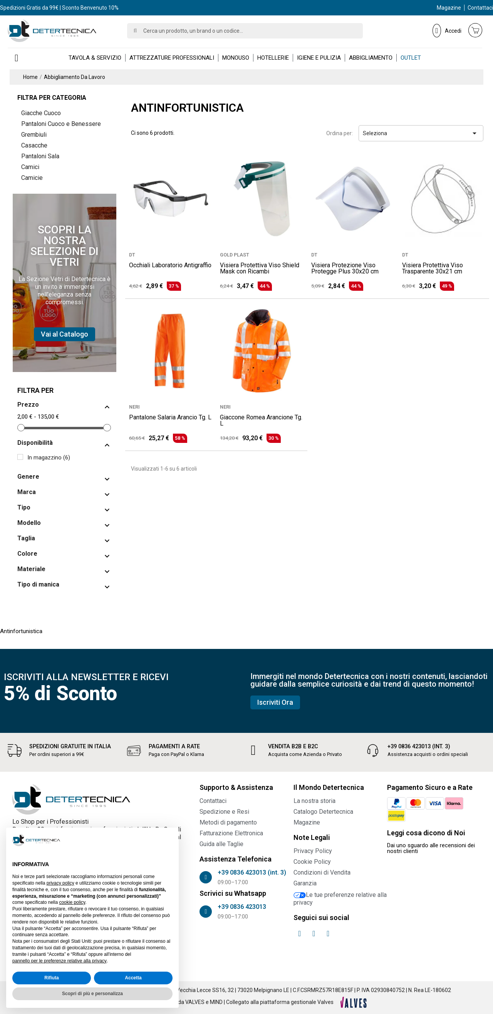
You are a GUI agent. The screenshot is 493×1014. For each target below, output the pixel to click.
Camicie (32, 177)
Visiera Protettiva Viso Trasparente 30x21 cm (432, 268)
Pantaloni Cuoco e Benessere (61, 123)
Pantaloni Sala (40, 156)
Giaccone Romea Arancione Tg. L (261, 420)
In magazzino (48, 457)
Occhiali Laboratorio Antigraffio (170, 265)
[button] (64, 334)
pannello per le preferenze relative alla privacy (59, 961)
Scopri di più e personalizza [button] (92, 993)
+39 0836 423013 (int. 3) (418, 746)
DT (132, 255)
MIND (216, 1002)
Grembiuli (34, 134)
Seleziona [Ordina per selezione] (421, 133)
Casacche (34, 145)
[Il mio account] (447, 30)
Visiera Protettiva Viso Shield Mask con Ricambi (259, 268)
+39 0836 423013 (242, 906)
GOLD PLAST (234, 255)
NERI (134, 407)
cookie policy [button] (72, 902)
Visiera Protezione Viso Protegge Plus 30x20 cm (345, 268)
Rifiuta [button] (51, 977)
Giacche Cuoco (41, 113)
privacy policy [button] (60, 883)
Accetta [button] (133, 977)
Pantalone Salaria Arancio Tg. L (170, 417)
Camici (30, 167)
